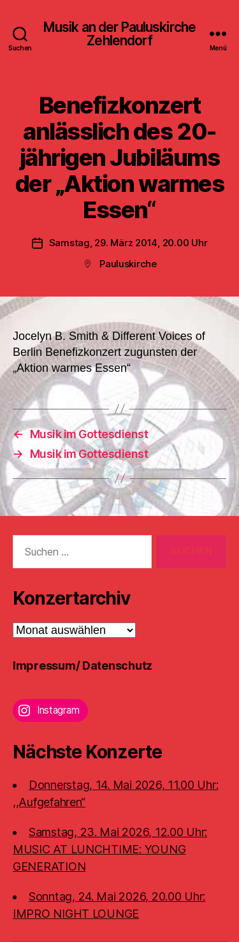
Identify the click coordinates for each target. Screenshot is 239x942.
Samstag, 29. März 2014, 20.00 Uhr (128, 243)
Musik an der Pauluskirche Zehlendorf (119, 33)
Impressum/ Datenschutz (82, 665)
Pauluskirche (128, 264)
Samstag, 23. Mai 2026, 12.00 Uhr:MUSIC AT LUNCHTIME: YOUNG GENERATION (110, 849)
